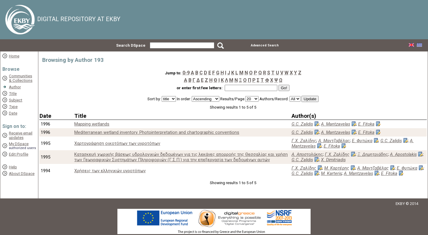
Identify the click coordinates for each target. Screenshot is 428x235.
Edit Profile (18, 154)
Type (13, 106)
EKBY (400, 203)
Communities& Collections (20, 78)
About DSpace (21, 173)
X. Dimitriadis (333, 159)
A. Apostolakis (403, 154)
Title (13, 93)
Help (13, 167)
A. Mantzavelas (335, 124)
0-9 (186, 73)
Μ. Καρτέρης (336, 168)
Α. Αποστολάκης (307, 154)
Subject (15, 100)
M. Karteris (331, 173)
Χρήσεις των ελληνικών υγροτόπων (110, 170)
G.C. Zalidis (302, 124)
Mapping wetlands (91, 124)
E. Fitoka (366, 124)
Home (14, 56)
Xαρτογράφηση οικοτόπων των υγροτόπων (117, 143)
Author (15, 87)
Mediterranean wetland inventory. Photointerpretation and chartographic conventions (156, 132)
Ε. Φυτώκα (362, 140)
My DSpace (19, 144)
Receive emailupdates (20, 135)
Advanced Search (265, 45)
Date (13, 113)
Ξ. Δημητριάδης (373, 154)
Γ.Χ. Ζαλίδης (304, 140)
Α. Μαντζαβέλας (334, 140)
